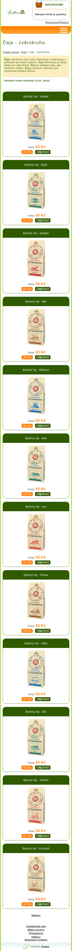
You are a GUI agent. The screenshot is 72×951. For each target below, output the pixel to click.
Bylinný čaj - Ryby (36, 164)
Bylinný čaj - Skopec (36, 233)
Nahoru (36, 915)
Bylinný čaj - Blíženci (36, 369)
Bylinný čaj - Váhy (36, 643)
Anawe (45, 946)
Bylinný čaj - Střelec (36, 780)
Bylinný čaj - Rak (36, 438)
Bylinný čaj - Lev (36, 506)
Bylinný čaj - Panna (36, 575)
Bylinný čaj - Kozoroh (35, 848)
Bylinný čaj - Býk (36, 301)
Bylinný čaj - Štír (36, 711)
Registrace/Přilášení (57, 22)
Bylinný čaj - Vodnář (36, 96)
